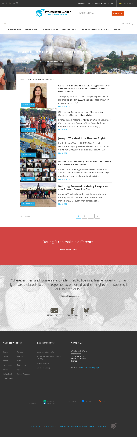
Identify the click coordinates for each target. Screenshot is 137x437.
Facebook (71, 401)
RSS (104, 401)
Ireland (5, 361)
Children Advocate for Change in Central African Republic (80, 113)
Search (126, 24)
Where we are (50, 29)
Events (117, 29)
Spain (19, 369)
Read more (64, 106)
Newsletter (52, 401)
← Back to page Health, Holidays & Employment (40, 61)
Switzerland (7, 374)
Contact (102, 426)
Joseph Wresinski (43, 363)
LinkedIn (51, 404)
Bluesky (89, 401)
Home (22, 79)
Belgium (6, 352)
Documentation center (46, 352)
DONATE (118, 13)
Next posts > (26, 216)
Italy (19, 361)
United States (8, 378)
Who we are (14, 29)
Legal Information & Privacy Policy (76, 426)
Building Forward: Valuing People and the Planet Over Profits (84, 188)
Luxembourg (8, 365)
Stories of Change (44, 368)
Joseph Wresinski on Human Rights (82, 138)
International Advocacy (95, 29)
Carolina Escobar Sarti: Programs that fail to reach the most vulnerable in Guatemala (84, 88)
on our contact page (90, 367)
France (5, 356)
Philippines (21, 365)
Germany (20, 356)
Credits (50, 426)
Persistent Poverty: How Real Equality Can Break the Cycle (84, 163)
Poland (5, 369)
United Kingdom (23, 374)
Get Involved (69, 29)
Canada (20, 352)
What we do (31, 29)
